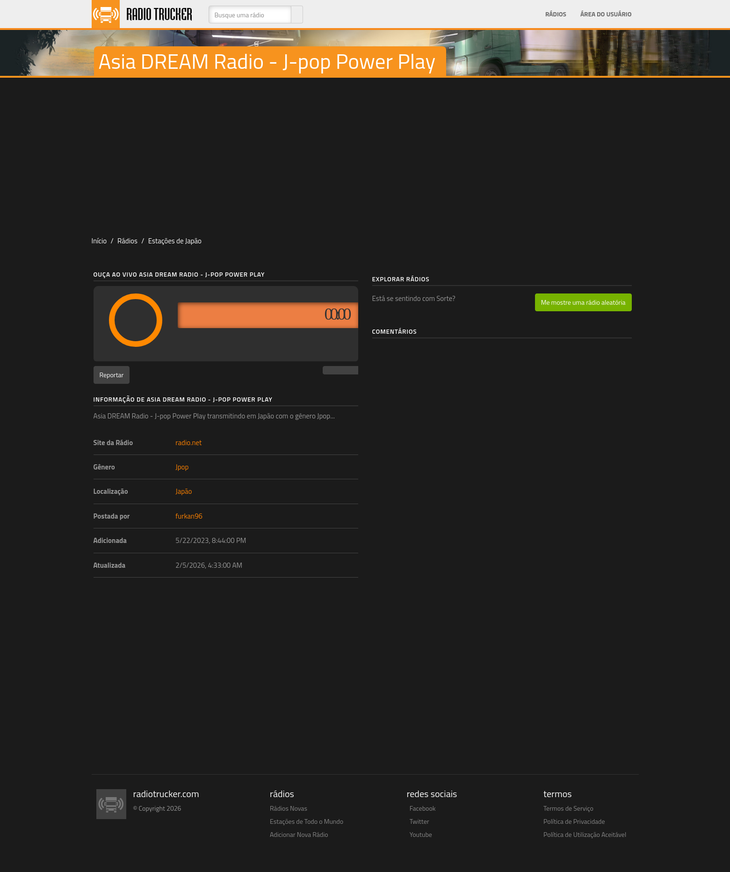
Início (99, 240)
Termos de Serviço (568, 808)
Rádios (555, 14)
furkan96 (188, 516)
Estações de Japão (175, 240)
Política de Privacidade (574, 821)
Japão (183, 491)
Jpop (181, 467)
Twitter (419, 821)
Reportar (112, 375)
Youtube (421, 834)
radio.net (188, 442)
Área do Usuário (606, 14)
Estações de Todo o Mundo (306, 821)
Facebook (423, 808)
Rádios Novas (288, 808)
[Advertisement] (365, 152)
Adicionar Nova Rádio (299, 834)
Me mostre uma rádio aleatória (583, 302)
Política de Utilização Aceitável (584, 834)
